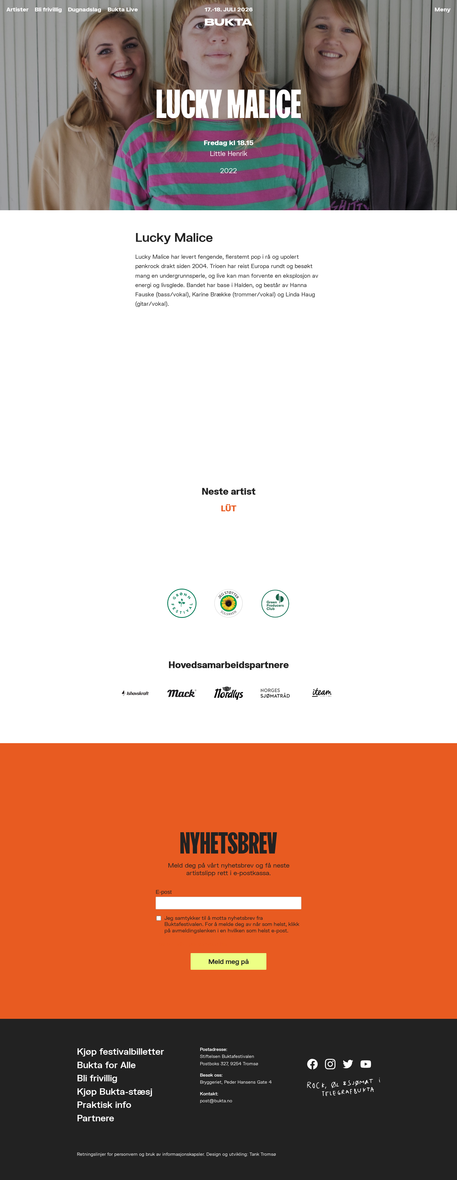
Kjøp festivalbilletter (120, 1051)
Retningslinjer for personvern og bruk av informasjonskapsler (140, 1154)
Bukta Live (123, 9)
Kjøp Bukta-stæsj (114, 1091)
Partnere (95, 1118)
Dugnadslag (84, 9)
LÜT (228, 508)
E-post (164, 892)
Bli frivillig (48, 9)
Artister (17, 9)
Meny (443, 9)
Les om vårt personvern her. (192, 943)
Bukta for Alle (106, 1064)
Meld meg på (228, 961)
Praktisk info (104, 1104)
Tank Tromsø (262, 1154)
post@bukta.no (216, 1100)
